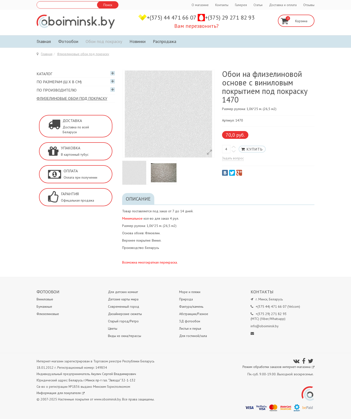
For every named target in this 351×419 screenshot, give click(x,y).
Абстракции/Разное (193, 314)
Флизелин (152, 233)
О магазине (200, 5)
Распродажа (164, 41)
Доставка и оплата (283, 5)
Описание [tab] (138, 199)
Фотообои (68, 41)
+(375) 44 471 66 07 (172, 17)
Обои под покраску (104, 41)
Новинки (137, 41)
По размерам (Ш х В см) (59, 81)
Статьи (258, 5)
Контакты (221, 5)
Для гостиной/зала (193, 336)
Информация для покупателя (61, 393)
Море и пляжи (189, 292)
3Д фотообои (189, 321)
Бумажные (44, 306)
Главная (44, 41)
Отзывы (308, 5)
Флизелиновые (48, 314)
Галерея (241, 5)
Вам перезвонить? (196, 25)
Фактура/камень (191, 306)
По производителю (57, 90)
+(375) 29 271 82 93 (230, 17)
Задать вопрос (233, 158)
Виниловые (45, 299)
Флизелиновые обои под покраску (83, 54)
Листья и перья (190, 328)
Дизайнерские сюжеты (125, 314)
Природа (186, 299)
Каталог (44, 73)
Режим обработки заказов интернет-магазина (278, 367)
